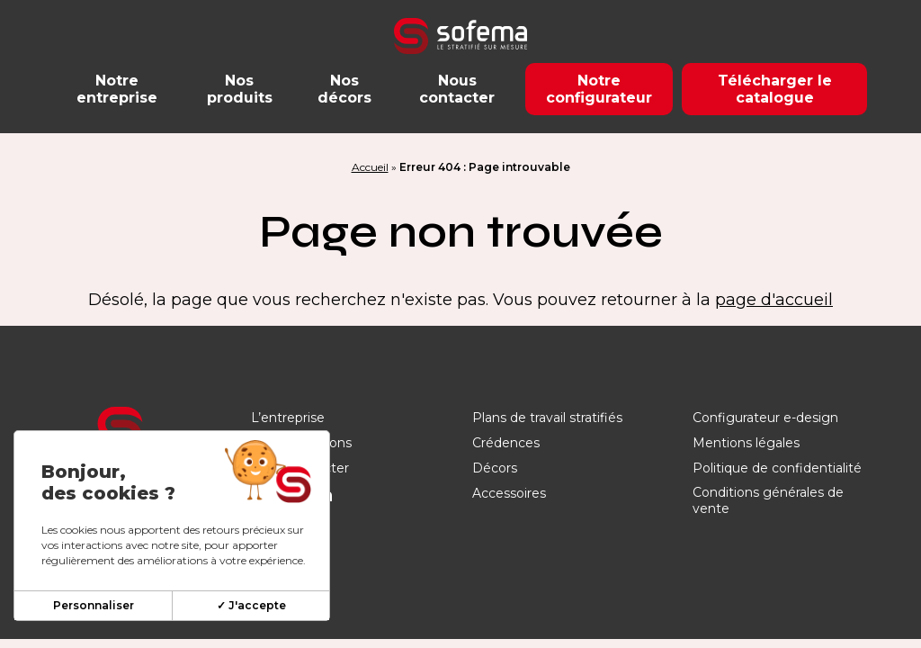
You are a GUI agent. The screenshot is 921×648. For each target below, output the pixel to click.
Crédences (506, 443)
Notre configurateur (599, 89)
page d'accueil (774, 300)
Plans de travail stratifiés (547, 418)
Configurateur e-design (765, 418)
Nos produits (240, 89)
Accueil (370, 167)
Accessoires (509, 493)
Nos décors (344, 89)
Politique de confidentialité (777, 468)
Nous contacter (457, 89)
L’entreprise (288, 418)
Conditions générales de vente (768, 500)
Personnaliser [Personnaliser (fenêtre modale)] (93, 605)
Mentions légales (746, 443)
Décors (494, 468)
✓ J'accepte (251, 605)
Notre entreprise (116, 89)
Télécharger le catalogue (775, 89)
